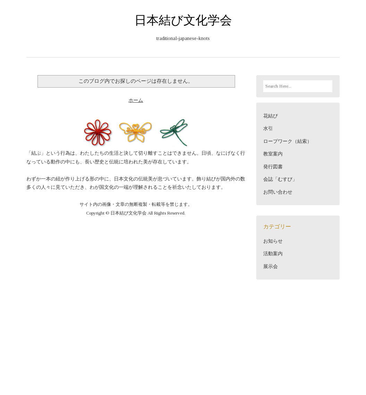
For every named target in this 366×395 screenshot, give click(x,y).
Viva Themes (131, 360)
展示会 (270, 266)
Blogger (247, 353)
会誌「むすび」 (280, 179)
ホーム (135, 100)
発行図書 (273, 166)
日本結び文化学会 (183, 20)
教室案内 (273, 153)
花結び (270, 116)
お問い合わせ (277, 192)
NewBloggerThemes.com (244, 360)
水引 (268, 128)
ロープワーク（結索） (287, 141)
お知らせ (273, 241)
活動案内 (273, 253)
